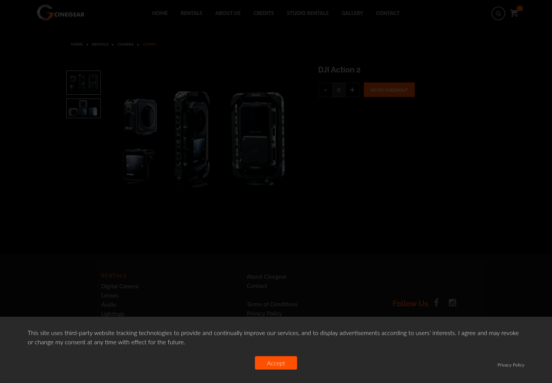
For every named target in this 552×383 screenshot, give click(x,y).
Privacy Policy (511, 365)
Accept (276, 363)
